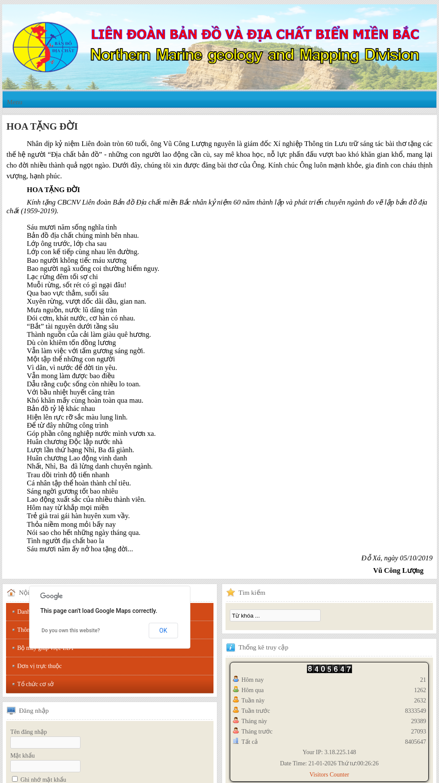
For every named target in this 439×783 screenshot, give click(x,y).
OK (163, 630)
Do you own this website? (70, 631)
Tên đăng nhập (28, 732)
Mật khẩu (22, 755)
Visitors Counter (329, 774)
